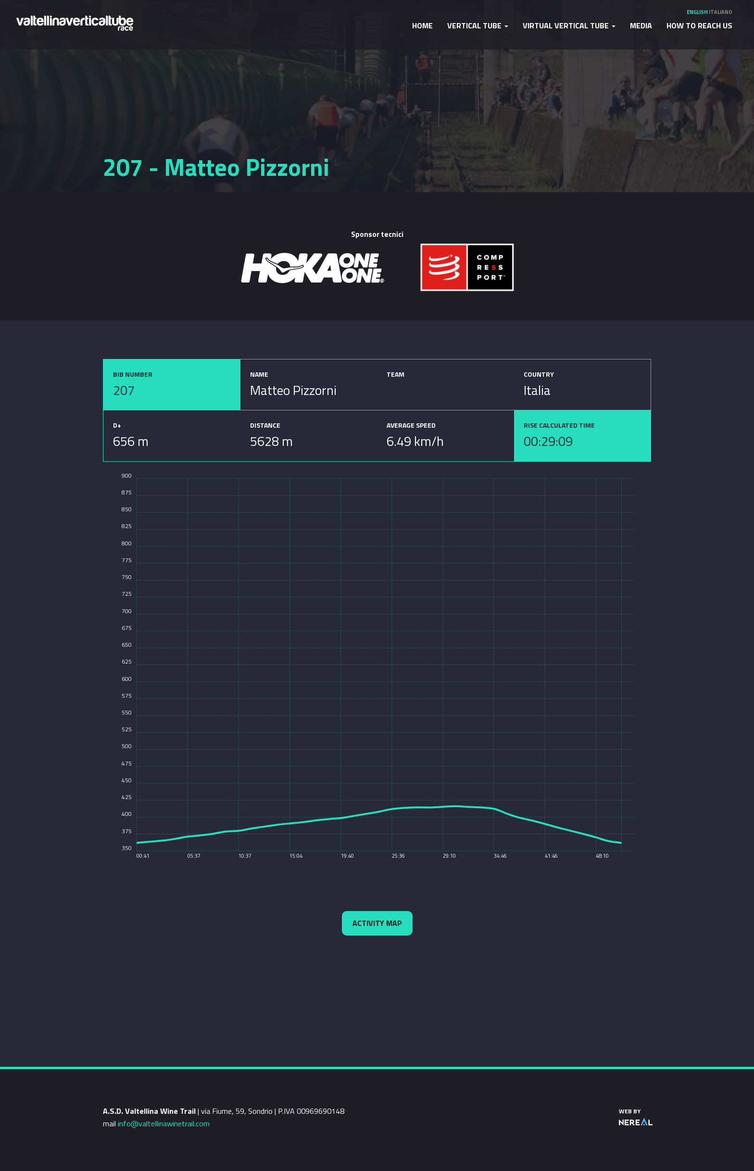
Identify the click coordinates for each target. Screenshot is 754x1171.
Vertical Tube (477, 25)
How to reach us (699, 25)
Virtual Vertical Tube (569, 25)
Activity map (377, 923)
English (697, 12)
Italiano (720, 12)
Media (641, 25)
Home (422, 25)
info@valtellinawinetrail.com (164, 1123)
